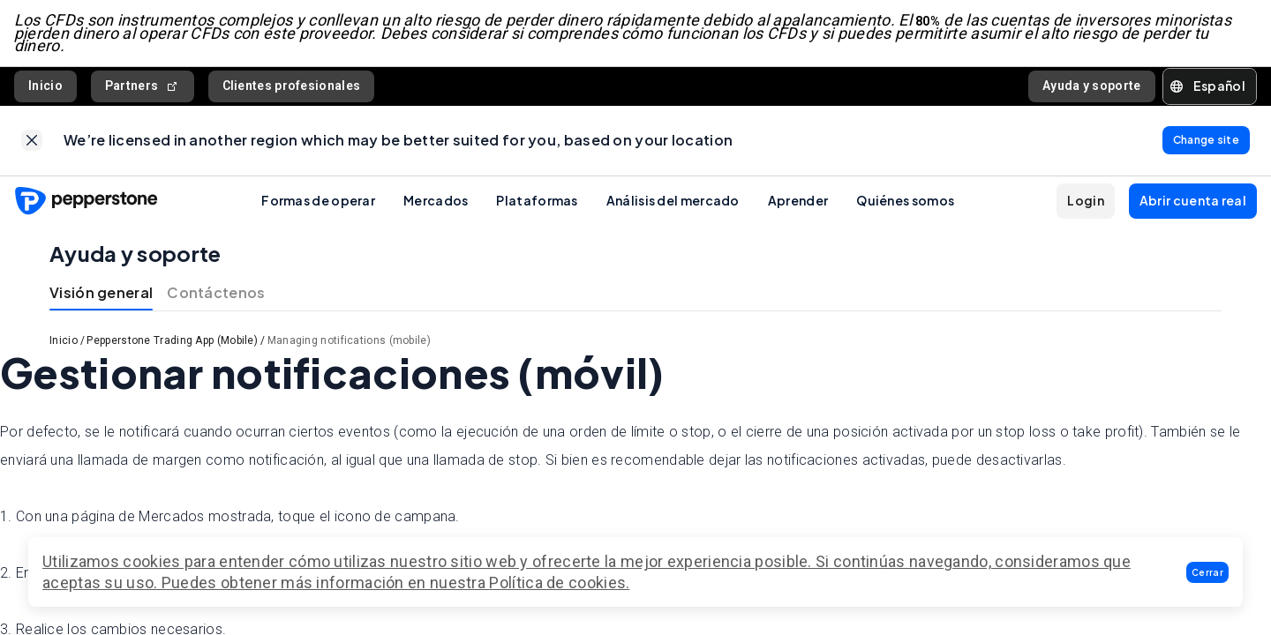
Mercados (435, 201)
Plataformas (536, 201)
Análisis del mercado (673, 201)
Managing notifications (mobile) (349, 341)
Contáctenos (216, 293)
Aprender (798, 201)
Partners (142, 85)
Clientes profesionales (291, 85)
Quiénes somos (905, 201)
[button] (1207, 572)
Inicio (45, 85)
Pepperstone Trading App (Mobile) (172, 341)
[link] (31, 141)
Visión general (101, 293)
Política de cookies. (559, 582)
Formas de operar (318, 201)
